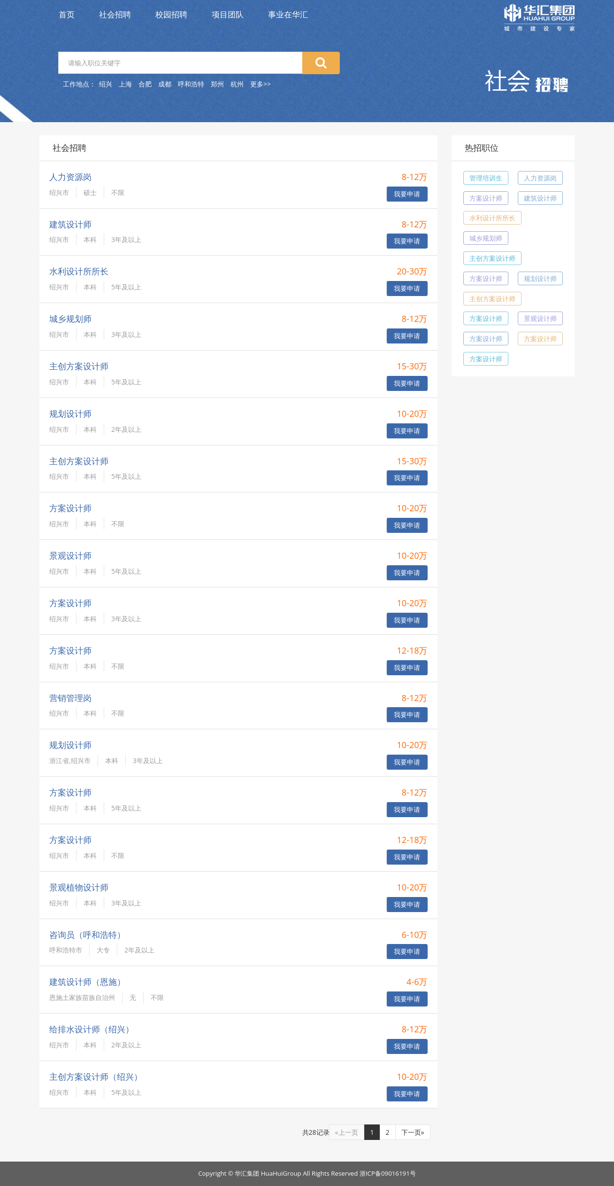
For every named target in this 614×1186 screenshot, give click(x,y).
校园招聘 (171, 14)
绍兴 (105, 83)
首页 (67, 14)
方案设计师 (485, 198)
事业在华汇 (288, 14)
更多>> (260, 83)
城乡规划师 (485, 238)
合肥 (145, 83)
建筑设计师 (540, 198)
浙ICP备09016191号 (388, 1173)
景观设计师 (540, 318)
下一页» (412, 1132)
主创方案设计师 (492, 258)
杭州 (237, 83)
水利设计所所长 (492, 217)
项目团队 (228, 14)
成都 (164, 83)
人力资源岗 (540, 177)
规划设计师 (540, 278)
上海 (125, 83)
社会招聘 (115, 14)
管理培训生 (485, 177)
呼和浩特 (191, 83)
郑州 (217, 83)
